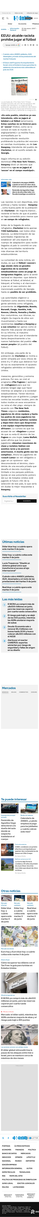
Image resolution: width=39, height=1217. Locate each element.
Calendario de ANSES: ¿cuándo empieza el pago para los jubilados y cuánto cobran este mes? (29, 825)
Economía (22, 24)
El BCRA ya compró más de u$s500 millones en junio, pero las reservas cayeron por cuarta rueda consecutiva (22, 608)
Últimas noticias (22, 1146)
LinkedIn (19, 1138)
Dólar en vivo (19, 13)
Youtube (25, 1138)
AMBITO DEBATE (31, 1195)
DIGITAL (8, 1196)
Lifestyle (30, 1157)
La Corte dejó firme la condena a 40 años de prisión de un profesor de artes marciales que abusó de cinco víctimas (26, 866)
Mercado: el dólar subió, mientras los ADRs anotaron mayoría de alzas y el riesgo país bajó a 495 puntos (19, 1017)
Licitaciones (18, 1187)
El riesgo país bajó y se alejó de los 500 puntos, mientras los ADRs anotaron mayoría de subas (21, 619)
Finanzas (19, 1150)
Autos (29, 1168)
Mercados (25, 1153)
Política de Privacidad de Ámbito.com (19, 1180)
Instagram (13, 1138)
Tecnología (24, 1172)
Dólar (10, 24)
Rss (3, 1176)
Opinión (18, 1157)
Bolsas (13, 692)
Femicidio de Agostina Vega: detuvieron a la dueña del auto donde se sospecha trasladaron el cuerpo (8, 829)
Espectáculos (8, 1172)
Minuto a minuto (8, 1012)
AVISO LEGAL (7, 1183)
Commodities (23, 692)
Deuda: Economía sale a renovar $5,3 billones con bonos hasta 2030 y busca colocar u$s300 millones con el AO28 (22, 631)
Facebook (8, 1138)
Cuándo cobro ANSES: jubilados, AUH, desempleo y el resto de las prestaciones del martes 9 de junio (19, 56)
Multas (5, 1187)
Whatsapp (30, 1138)
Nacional (6, 1161)
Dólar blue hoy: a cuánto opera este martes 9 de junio (17, 547)
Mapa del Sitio (16, 1176)
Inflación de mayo (32, 13)
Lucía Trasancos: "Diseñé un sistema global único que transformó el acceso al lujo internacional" (16, 567)
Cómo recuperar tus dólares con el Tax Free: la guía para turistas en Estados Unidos (18, 965)
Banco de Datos (9, 1153)
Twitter (3, 1138)
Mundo (18, 1161)
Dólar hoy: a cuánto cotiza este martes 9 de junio (17, 556)
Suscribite (27, 501)
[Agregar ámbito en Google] (12, 45)
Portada (6, 1146)
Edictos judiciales (26, 1183)
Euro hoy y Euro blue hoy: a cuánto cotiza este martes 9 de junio (18, 953)
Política (32, 1150)
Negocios (6, 1157)
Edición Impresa (9, 1165)
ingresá (36, 18)
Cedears (34, 692)
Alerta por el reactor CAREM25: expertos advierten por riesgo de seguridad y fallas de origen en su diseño (21, 645)
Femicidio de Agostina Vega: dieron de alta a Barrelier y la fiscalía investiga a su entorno (23, 192)
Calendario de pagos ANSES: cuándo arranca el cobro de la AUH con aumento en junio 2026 (24, 184)
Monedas (5, 692)
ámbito (3, 29)
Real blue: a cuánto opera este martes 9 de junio (17, 588)
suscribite (29, 18)
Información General (14, 29)
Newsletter (32, 1138)
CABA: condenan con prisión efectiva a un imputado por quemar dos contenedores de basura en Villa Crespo (26, 850)
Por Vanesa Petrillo (20, 856)
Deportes (30, 1161)
